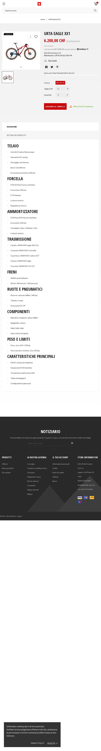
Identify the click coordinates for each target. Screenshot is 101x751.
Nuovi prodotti (7, 468)
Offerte (5, 464)
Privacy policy (37, 743)
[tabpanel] (21, 50)
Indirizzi (55, 477)
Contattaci (31, 485)
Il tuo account (60, 457)
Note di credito (58, 473)
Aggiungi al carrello (55, 106)
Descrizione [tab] (12, 126)
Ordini (55, 468)
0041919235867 (84, 481)
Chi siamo (31, 473)
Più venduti (6, 473)
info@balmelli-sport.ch (86, 485)
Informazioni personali (61, 464)
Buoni (55, 481)
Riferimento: (49, 55)
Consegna (31, 464)
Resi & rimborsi (33, 481)
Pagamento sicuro (34, 477)
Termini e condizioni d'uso (37, 468)
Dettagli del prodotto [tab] (16, 135)
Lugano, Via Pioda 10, (86, 472)
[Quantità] (63, 94)
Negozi (29, 494)
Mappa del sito (33, 490)
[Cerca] (50, 10)
